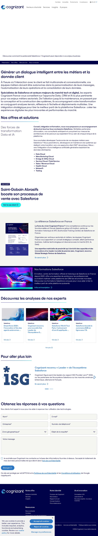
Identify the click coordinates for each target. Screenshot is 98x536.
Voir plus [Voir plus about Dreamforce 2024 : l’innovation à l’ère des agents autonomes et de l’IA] (6, 340)
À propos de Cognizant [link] (57, 494)
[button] (93, 2)
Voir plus (48, 347)
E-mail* (55, 417)
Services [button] (46, 7)
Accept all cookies (41, 521)
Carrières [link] (28, 513)
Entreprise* (7, 424)
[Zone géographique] (24, 432)
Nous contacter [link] (30, 511)
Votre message (9, 439)
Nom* (5, 417)
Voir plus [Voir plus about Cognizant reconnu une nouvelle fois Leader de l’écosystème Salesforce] (30, 340)
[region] (27, 526)
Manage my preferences (41, 532)
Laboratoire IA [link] (78, 496)
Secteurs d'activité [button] (33, 7)
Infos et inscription (42, 288)
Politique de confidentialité (45, 473)
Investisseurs (84, 2)
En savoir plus (40, 258)
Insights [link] (27, 499)
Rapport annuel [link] (54, 499)
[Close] (52, 518)
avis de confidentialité (51, 461)
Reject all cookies (41, 527)
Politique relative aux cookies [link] (87, 525)
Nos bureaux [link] (54, 496)
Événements (74, 2)
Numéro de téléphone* (61, 424)
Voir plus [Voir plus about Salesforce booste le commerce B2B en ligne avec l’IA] (78, 340)
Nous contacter (34, 62)
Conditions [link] (58, 525)
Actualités (65, 2)
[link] (12, 7)
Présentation (5, 62)
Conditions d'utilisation (70, 473)
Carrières (58, 2)
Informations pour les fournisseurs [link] (35, 515)
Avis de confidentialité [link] (70, 525)
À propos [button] (63, 7)
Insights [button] (55, 7)
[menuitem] (57, 2)
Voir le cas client (9, 205)
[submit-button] (7, 468)
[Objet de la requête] (73, 432)
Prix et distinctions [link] (55, 503)
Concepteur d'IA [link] (79, 494)
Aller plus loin (23, 62)
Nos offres (14, 62)
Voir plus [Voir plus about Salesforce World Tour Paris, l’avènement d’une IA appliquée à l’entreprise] (54, 340)
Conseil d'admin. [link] (55, 501)
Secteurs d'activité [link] (31, 494)
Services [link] (28, 496)
